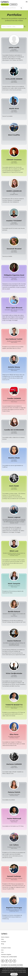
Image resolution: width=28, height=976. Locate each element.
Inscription (5, 4)
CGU (2, 950)
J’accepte (14, 974)
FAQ (2, 939)
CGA (2, 952)
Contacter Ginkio (6, 947)
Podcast (3, 941)
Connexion (13, 4)
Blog (2, 943)
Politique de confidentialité (18, 972)
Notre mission (5, 937)
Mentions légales (6, 954)
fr (26, 2)
